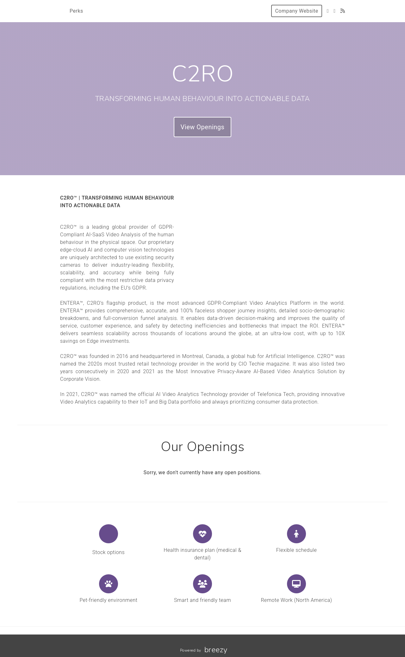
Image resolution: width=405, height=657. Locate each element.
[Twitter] (328, 11)
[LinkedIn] (334, 11)
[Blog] (342, 11)
